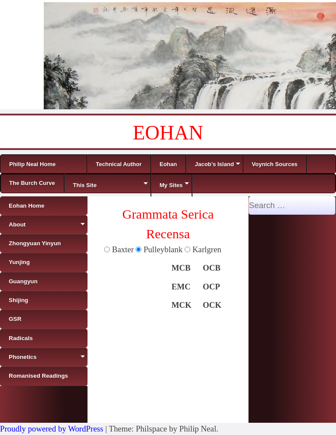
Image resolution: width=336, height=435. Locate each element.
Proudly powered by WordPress (51, 428)
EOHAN (168, 133)
